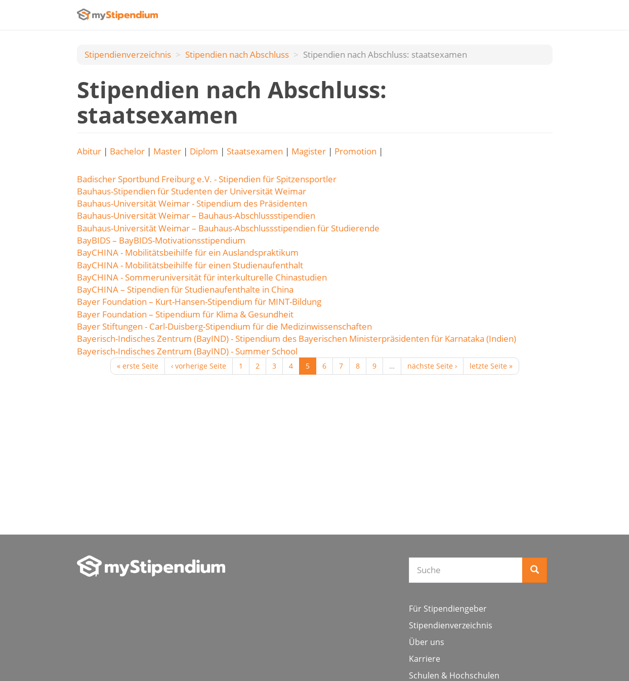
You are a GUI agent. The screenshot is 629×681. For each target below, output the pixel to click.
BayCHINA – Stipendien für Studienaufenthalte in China (185, 289)
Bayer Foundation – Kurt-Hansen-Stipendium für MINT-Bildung (199, 301)
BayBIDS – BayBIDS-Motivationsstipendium (161, 240)
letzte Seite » (491, 366)
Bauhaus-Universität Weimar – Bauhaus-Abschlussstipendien (196, 215)
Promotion (355, 151)
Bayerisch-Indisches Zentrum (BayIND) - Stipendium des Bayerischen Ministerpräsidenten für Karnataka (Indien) (296, 338)
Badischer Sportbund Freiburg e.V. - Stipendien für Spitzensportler (207, 179)
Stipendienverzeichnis (128, 54)
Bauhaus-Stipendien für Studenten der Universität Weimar (191, 191)
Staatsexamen (255, 151)
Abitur (89, 151)
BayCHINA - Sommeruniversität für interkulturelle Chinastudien (202, 277)
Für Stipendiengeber (448, 608)
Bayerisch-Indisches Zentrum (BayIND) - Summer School (187, 351)
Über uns (426, 642)
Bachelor (127, 151)
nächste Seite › (432, 366)
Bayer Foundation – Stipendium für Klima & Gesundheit (185, 314)
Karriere (424, 658)
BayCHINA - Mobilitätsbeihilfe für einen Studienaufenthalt (190, 265)
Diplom (204, 151)
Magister (308, 151)
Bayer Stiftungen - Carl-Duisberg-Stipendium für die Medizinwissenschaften (224, 326)
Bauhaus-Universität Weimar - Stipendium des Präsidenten (192, 203)
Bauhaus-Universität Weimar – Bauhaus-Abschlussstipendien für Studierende (228, 228)
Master (167, 151)
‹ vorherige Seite (198, 366)
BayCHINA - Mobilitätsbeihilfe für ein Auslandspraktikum (188, 252)
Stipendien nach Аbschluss (237, 54)
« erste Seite (137, 366)
